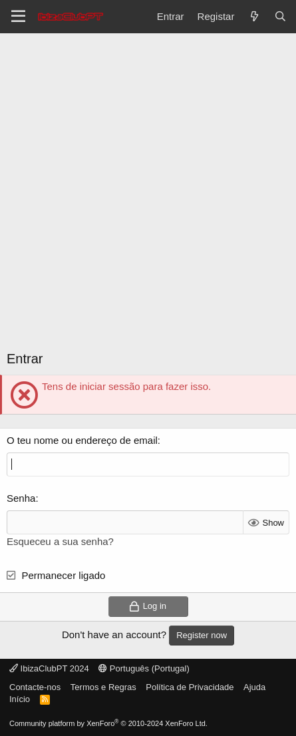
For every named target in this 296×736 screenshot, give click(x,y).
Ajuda (254, 687)
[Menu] (18, 16)
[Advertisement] (148, 188)
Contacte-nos (35, 687)
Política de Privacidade (189, 687)
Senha (21, 498)
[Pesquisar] (280, 16)
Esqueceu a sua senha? (60, 541)
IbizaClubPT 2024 (49, 668)
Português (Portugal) (144, 668)
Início (19, 699)
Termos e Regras (103, 687)
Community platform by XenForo (108, 723)
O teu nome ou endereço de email (82, 440)
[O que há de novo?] (254, 16)
